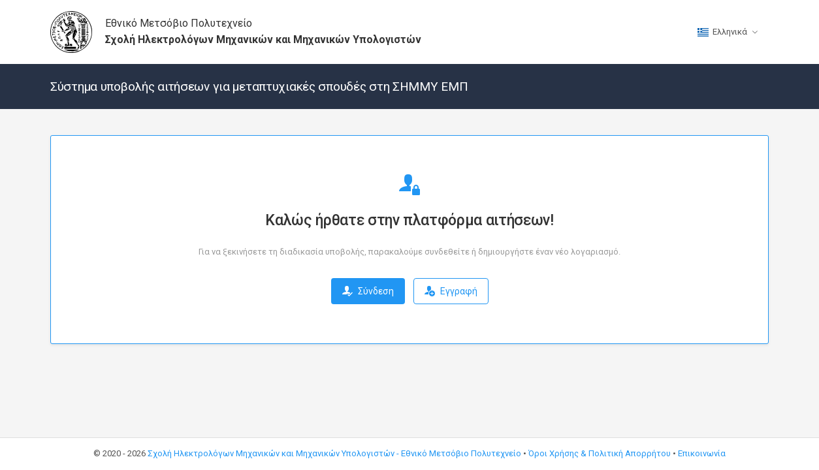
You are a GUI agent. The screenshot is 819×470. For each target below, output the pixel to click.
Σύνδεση (368, 291)
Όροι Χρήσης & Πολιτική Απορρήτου (599, 453)
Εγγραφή (451, 291)
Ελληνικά (722, 32)
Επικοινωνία (702, 453)
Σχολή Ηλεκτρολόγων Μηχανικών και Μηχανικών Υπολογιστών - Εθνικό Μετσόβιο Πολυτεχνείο (334, 453)
